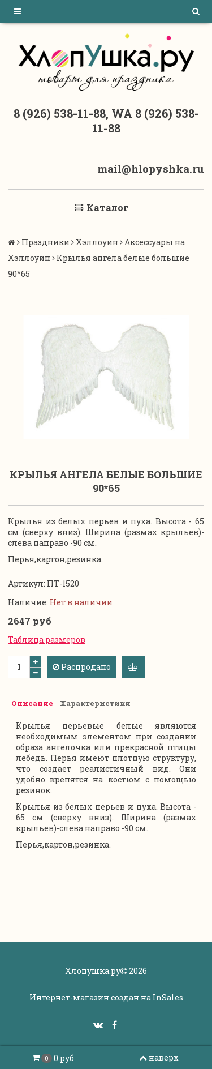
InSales (168, 997)
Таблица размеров (46, 639)
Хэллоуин (97, 242)
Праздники (45, 242)
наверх (159, 1057)
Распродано (82, 666)
